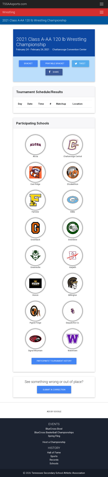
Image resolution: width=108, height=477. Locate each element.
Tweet (79, 63)
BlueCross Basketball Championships (54, 432)
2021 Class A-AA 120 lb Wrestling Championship (34, 20)
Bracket (28, 63)
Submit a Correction (54, 389)
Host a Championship (54, 442)
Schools (54, 463)
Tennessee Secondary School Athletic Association (58, 473)
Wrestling (8, 12)
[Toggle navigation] (101, 4)
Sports (54, 456)
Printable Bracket (54, 63)
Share (53, 72)
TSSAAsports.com (14, 4)
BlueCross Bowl (54, 428)
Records (54, 459)
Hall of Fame (54, 452)
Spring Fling (54, 436)
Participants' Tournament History (54, 361)
